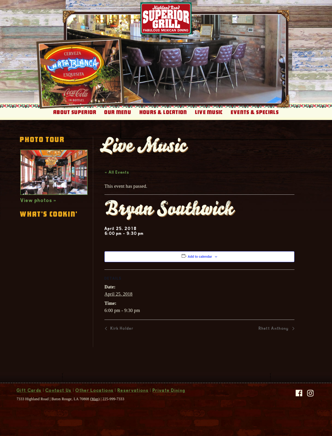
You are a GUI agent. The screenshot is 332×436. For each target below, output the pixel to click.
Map (94, 399)
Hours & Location (163, 112)
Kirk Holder (121, 329)
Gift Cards (29, 391)
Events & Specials (255, 112)
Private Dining (169, 391)
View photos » (38, 201)
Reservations (133, 391)
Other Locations (94, 391)
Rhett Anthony (274, 329)
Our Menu (117, 112)
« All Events (117, 173)
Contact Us (58, 391)
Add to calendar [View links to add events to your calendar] (200, 256)
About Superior (74, 112)
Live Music (209, 112)
